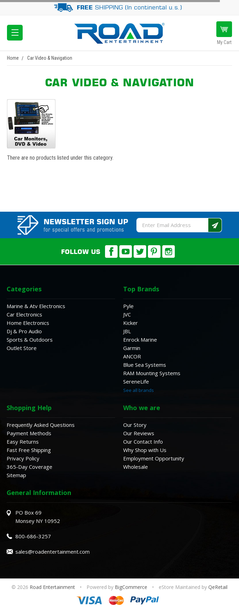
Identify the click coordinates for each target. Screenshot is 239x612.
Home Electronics (28, 322)
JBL (127, 331)
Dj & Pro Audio (24, 331)
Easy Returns (23, 441)
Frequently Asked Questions (41, 424)
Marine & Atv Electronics (36, 306)
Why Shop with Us (144, 449)
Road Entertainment (53, 587)
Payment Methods (29, 433)
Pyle (128, 306)
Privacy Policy (23, 458)
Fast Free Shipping (29, 449)
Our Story (135, 424)
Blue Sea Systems (144, 364)
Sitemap (16, 475)
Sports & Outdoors (30, 339)
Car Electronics (24, 314)
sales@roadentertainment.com (52, 551)
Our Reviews (138, 433)
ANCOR (132, 356)
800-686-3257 (33, 536)
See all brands (138, 390)
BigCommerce (131, 587)
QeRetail (217, 587)
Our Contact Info (143, 441)
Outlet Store (22, 347)
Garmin (131, 347)
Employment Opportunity (153, 458)
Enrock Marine (140, 339)
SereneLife (136, 381)
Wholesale (135, 466)
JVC (127, 314)
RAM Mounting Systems (151, 373)
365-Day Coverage (29, 466)
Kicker (130, 322)
